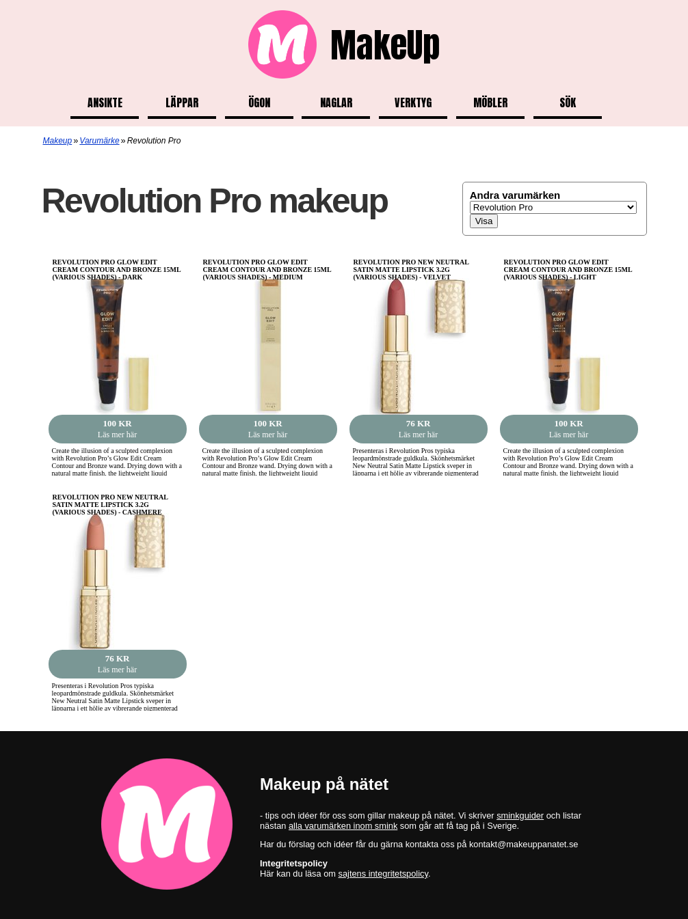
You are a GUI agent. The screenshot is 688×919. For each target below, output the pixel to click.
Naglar (336, 102)
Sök (567, 102)
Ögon (259, 102)
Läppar (182, 102)
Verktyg (413, 102)
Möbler (490, 102)
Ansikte (105, 102)
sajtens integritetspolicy (383, 873)
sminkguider (520, 815)
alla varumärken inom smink (343, 826)
